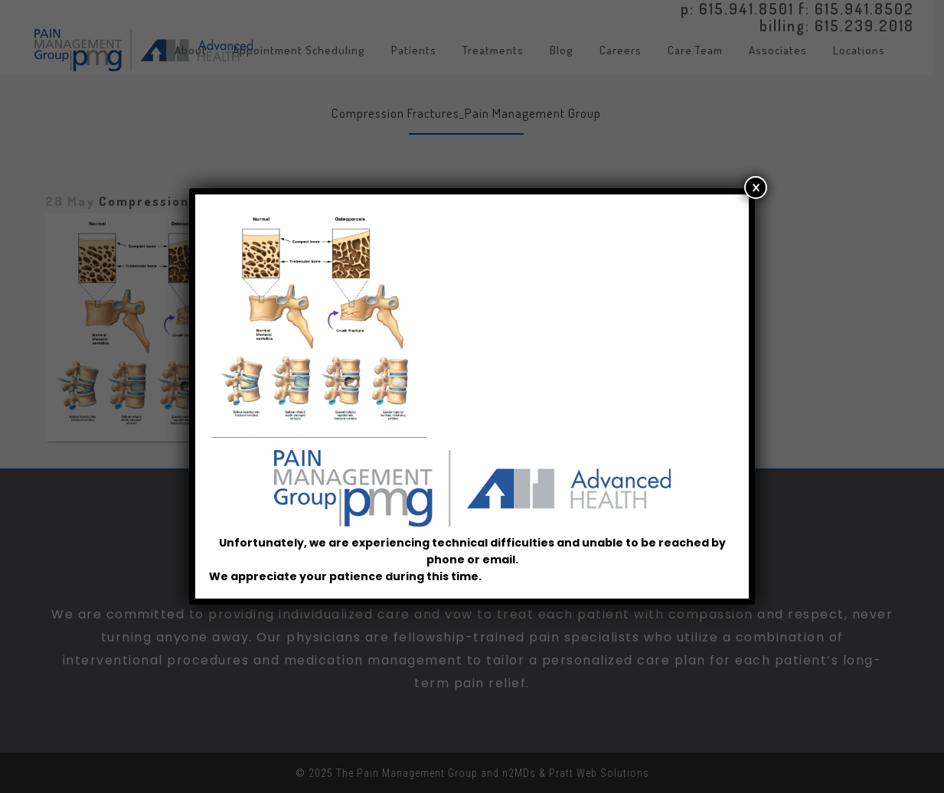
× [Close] (756, 196)
